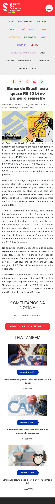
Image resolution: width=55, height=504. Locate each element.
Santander (41, 22)
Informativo (14, 37)
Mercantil (23, 69)
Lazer (42, 53)
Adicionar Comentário (27, 326)
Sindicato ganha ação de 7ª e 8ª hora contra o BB (27, 481)
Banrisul (33, 29)
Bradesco (13, 29)
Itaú (23, 29)
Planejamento (30, 37)
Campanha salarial (26, 61)
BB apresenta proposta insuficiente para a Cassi (27, 381)
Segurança (21, 45)
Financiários (44, 61)
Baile (34, 69)
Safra (43, 29)
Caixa (11, 22)
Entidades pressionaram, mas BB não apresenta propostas (27, 431)
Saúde (43, 37)
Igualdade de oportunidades (23, 53)
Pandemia (34, 45)
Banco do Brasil (25, 22)
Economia (10, 61)
